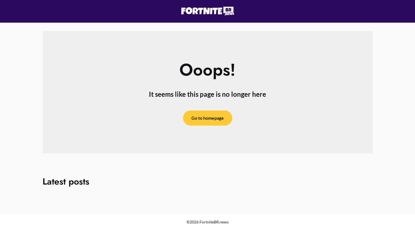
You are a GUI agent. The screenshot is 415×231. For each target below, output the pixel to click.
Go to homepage (207, 118)
